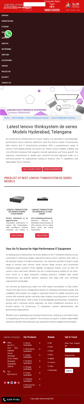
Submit (69, 371)
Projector (6, 71)
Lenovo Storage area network (37, 118)
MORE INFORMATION (52, 169)
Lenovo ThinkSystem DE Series (63, 118)
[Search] (34, 4)
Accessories (7, 60)
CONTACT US (6, 83)
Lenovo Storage (17, 118)
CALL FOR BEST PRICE (32, 169)
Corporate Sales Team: (52, 6)
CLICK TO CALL (11, 399)
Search (27, 8)
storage (5, 27)
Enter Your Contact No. (72, 344)
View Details (16, 235)
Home (6, 118)
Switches (5, 55)
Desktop (5, 43)
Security (5, 77)
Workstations (7, 21)
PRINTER (5, 66)
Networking (6, 49)
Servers (5, 15)
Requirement (70, 355)
